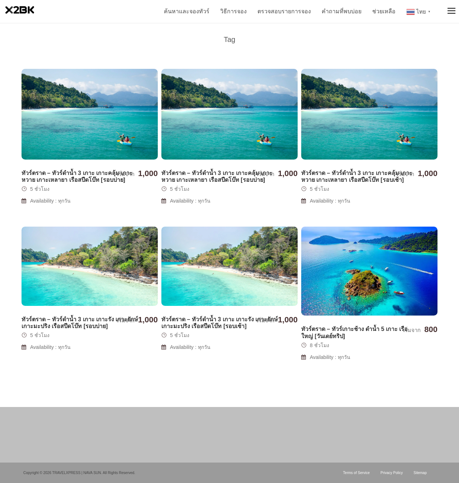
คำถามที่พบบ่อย (341, 11)
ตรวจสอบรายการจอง (284, 11)
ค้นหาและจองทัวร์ (186, 11)
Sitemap (420, 473)
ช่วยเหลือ (384, 11)
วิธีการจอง (233, 11)
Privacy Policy (391, 473)
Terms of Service (356, 473)
